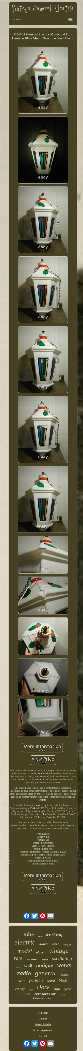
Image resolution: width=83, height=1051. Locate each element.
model (24, 951)
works (64, 965)
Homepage (42, 1012)
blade (63, 980)
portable (36, 980)
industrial (38, 998)
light (31, 989)
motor (25, 993)
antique (44, 965)
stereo (21, 981)
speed (67, 989)
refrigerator (45, 994)
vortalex (67, 944)
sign (57, 988)
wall (28, 965)
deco (40, 936)
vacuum (32, 959)
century (20, 988)
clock (43, 987)
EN (40, 1035)
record (62, 994)
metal (17, 967)
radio (24, 973)
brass (64, 974)
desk (50, 998)
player (40, 952)
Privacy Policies (43, 1024)
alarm (43, 944)
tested (51, 981)
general (45, 973)
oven (56, 944)
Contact (43, 1018)
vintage (58, 950)
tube (28, 934)
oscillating (62, 958)
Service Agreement (42, 1030)
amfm (45, 959)
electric (25, 942)
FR (45, 1035)
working (54, 934)
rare (18, 958)
